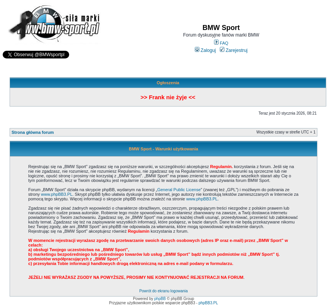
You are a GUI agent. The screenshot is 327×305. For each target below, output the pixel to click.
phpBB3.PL (208, 303)
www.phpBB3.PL (57, 194)
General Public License (179, 189)
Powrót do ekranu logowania (163, 291)
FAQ (221, 43)
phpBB (160, 299)
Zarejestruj (234, 50)
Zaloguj (205, 50)
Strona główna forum (33, 132)
